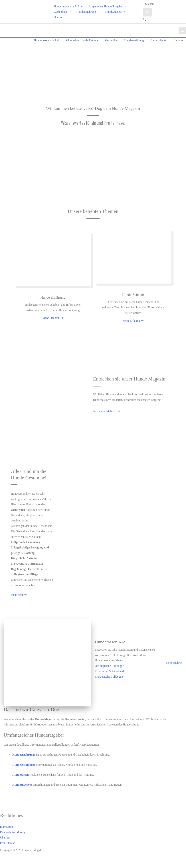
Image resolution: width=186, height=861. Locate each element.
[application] (81, 6)
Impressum (6, 826)
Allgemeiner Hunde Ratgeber (107, 6)
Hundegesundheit (23, 764)
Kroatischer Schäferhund (109, 671)
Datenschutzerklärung (12, 832)
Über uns (59, 17)
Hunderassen (20, 774)
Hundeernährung (87, 11)
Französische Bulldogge (109, 676)
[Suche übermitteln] (147, 12)
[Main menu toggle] (182, 30)
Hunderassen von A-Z (68, 6)
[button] (145, 20)
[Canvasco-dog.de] (14, 11)
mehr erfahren (174, 662)
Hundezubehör (115, 11)
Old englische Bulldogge (109, 665)
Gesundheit (62, 11)
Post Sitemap (7, 843)
